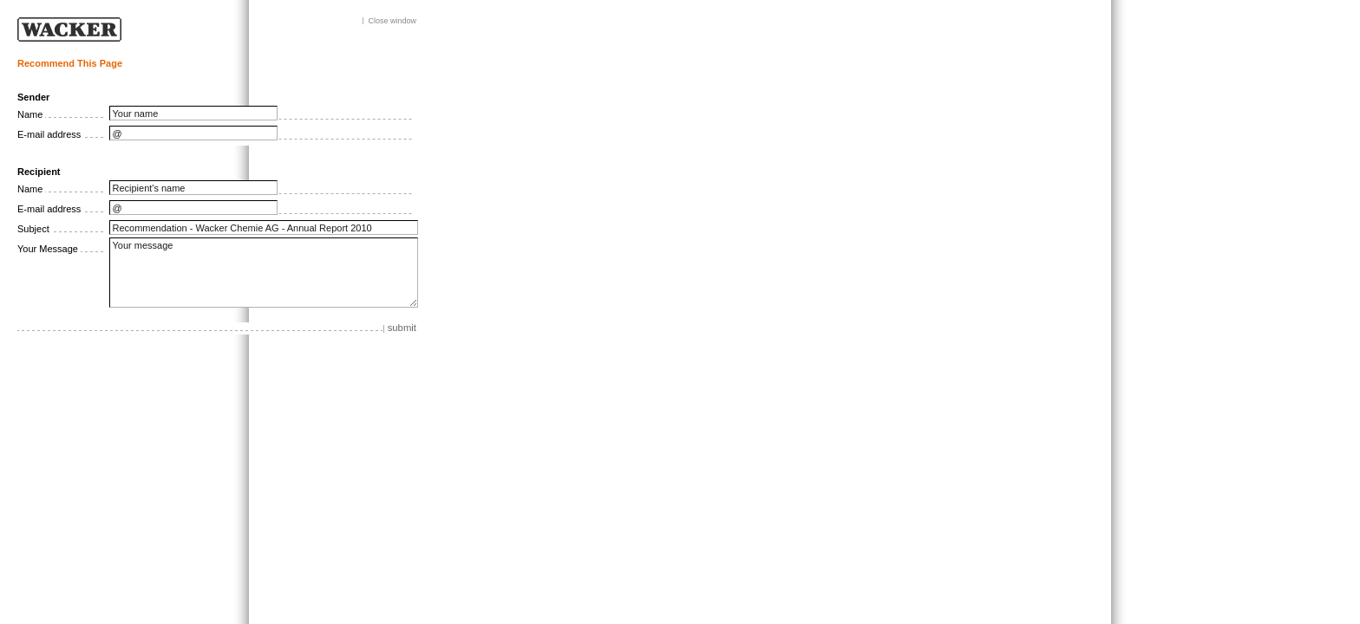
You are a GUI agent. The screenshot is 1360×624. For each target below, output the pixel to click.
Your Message (47, 249)
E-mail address (49, 134)
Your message (263, 272)
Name (29, 114)
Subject (33, 229)
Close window (392, 21)
